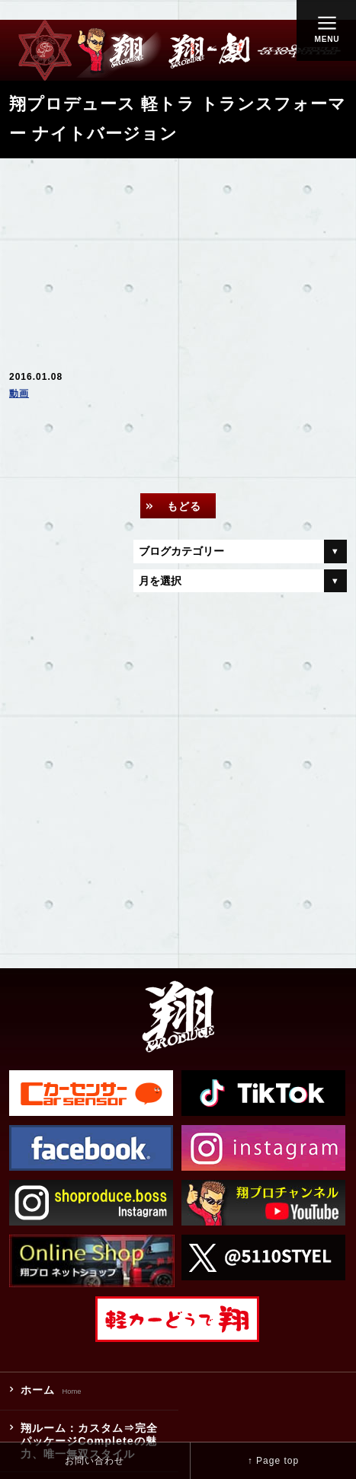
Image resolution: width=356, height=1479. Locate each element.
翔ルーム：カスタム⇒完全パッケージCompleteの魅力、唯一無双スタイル (89, 1441)
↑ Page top (273, 1460)
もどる (184, 506)
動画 (19, 393)
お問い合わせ (94, 1460)
